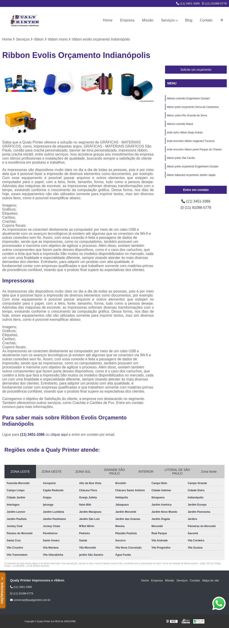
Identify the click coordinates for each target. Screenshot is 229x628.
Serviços (168, 20)
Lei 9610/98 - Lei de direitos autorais (31, 566)
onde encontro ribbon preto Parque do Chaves (194, 149)
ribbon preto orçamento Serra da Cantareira (193, 107)
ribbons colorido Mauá (180, 124)
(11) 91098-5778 (214, 3)
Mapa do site (210, 580)
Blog (188, 20)
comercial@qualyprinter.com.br (30, 600)
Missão (147, 20)
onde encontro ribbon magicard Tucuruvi (191, 141)
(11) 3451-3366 (188, 3)
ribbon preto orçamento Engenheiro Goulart (192, 166)
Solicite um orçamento (196, 69)
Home (107, 20)
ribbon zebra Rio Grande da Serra (187, 115)
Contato (206, 20)
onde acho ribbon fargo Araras (185, 132)
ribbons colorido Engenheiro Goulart (188, 98)
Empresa (127, 20)
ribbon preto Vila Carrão (181, 158)
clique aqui (59, 434)
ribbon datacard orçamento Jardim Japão (191, 175)
